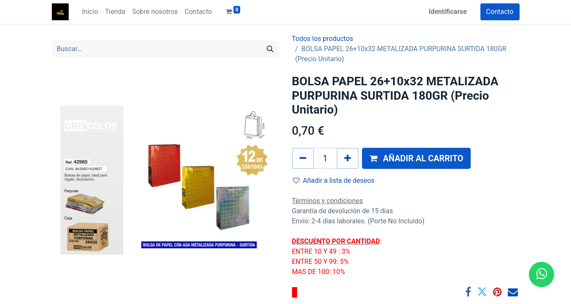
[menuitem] (90, 11)
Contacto (500, 12)
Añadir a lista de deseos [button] (334, 180)
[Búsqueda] (270, 49)
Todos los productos (323, 39)
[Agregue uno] (348, 158)
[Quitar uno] (303, 158)
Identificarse (447, 12)
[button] (416, 158)
